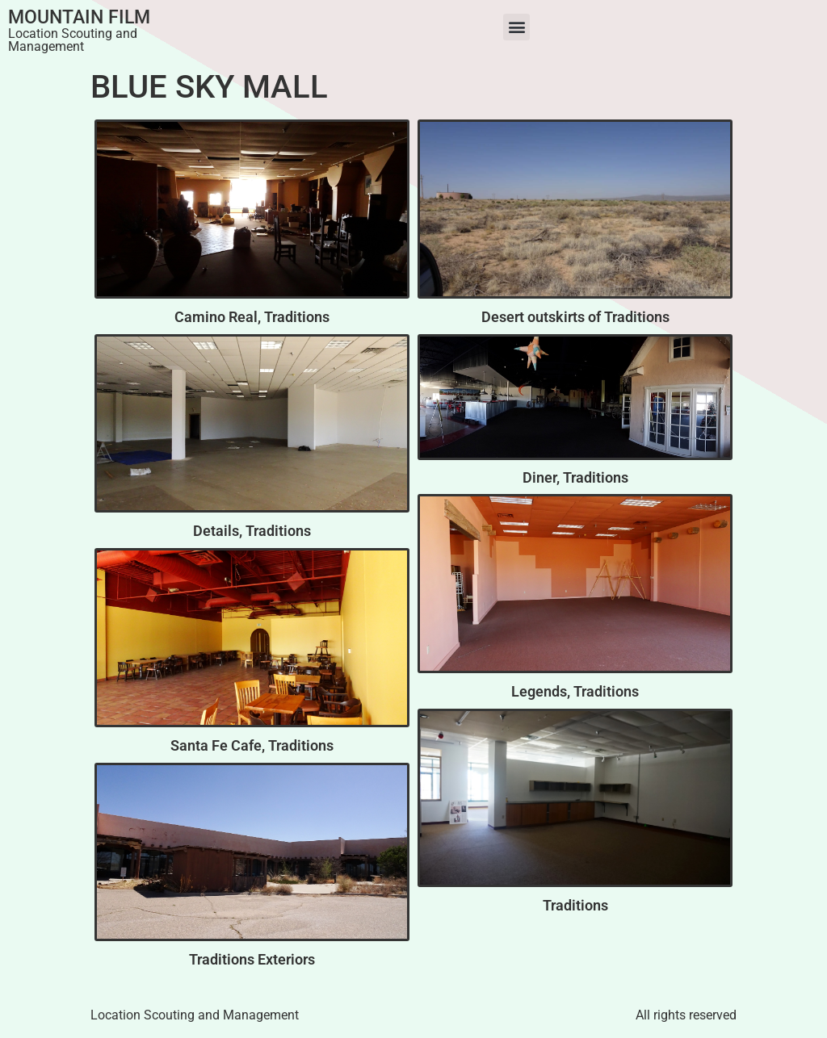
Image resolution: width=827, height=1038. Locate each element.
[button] (516, 27)
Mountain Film (79, 17)
